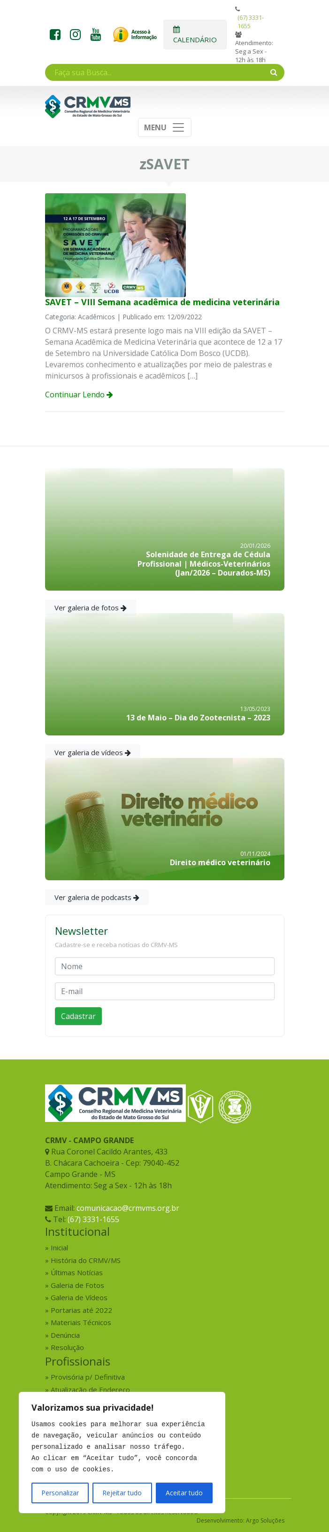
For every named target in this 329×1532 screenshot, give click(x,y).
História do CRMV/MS (86, 1260)
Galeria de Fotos (77, 1285)
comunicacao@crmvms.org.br (128, 1208)
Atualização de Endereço (90, 1389)
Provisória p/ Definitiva (88, 1377)
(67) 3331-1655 (250, 21)
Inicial (59, 1247)
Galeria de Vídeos (79, 1297)
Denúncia (65, 1335)
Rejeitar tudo (122, 1492)
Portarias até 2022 (81, 1310)
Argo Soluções (265, 1520)
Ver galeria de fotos (90, 607)
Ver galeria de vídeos (92, 752)
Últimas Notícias (77, 1272)
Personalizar (60, 1492)
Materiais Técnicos (81, 1322)
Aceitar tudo (184, 1492)
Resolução (67, 1347)
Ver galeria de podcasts (96, 897)
